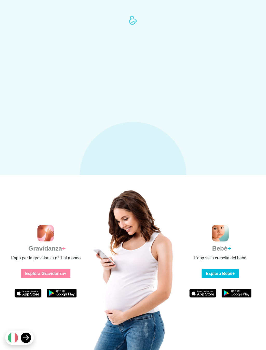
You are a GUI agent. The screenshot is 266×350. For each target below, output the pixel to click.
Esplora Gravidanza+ (45, 273)
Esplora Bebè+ (220, 273)
